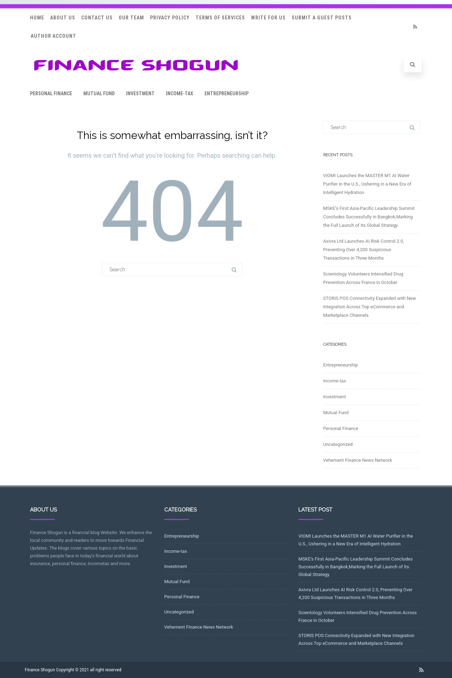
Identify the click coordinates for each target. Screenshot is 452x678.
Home (37, 17)
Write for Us (268, 17)
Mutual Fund (99, 93)
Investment (140, 93)
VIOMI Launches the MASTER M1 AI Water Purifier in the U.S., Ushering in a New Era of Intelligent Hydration (367, 184)
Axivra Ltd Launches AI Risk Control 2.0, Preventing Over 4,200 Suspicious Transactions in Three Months (363, 249)
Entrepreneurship (226, 93)
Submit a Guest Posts (322, 17)
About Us (62, 17)
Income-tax (179, 93)
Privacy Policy (170, 17)
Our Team (131, 17)
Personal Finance (51, 93)
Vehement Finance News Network (357, 460)
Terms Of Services (220, 17)
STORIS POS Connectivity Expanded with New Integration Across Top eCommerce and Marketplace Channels (369, 307)
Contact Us (97, 17)
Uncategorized (337, 444)
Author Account (53, 36)
